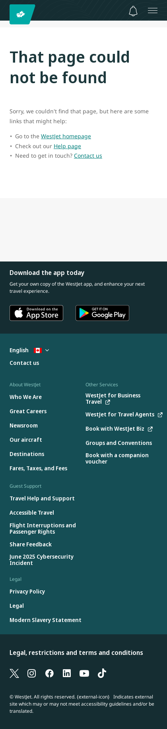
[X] (14, 672)
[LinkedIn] (67, 672)
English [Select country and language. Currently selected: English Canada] (29, 350)
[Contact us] (24, 363)
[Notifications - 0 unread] (133, 11)
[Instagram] (32, 672)
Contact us (88, 155)
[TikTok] (102, 672)
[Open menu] (152, 10)
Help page (67, 146)
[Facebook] (49, 672)
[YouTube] (84, 672)
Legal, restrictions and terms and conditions (76, 652)
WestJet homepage (66, 136)
